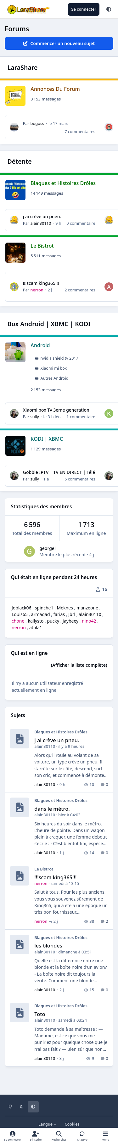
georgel (47, 548)
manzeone (87, 608)
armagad (40, 614)
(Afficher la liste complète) (79, 665)
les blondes (48, 945)
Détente (20, 161)
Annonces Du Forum (55, 88)
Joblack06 (21, 608)
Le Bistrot (42, 245)
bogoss (37, 123)
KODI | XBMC (47, 438)
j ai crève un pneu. (42, 216)
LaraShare (23, 67)
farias (59, 614)
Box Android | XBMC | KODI (49, 324)
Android (40, 345)
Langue (47, 1124)
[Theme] (108, 9)
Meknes (65, 608)
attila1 (35, 627)
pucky (53, 621)
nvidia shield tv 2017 (59, 358)
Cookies (72, 1124)
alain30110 (40, 223)
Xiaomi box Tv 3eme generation (56, 410)
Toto (39, 1014)
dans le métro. (52, 808)
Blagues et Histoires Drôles (63, 182)
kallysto (35, 621)
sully (34, 416)
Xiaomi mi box (54, 368)
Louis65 (20, 614)
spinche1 (44, 608)
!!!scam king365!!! (41, 283)
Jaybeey (70, 621)
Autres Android (55, 378)
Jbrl (71, 614)
